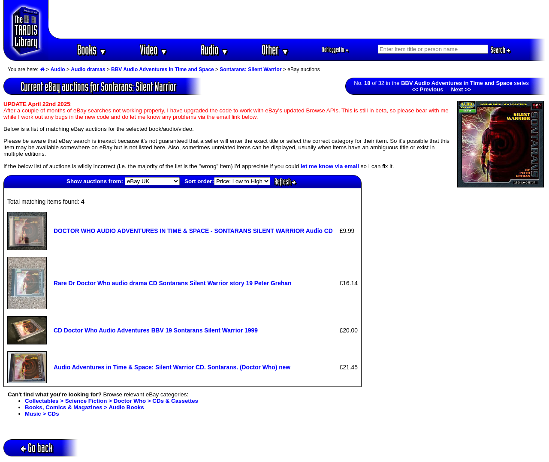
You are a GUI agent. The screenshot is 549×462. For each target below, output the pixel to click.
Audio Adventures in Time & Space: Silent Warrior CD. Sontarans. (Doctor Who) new (172, 367)
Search (500, 49)
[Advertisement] (297, 19)
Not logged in (335, 49)
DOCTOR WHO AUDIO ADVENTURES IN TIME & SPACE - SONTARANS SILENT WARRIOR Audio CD (193, 230)
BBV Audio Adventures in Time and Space (162, 69)
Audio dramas (88, 69)
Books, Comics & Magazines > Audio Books (84, 407)
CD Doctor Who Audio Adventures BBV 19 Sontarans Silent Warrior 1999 (156, 330)
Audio (215, 49)
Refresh (285, 181)
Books (92, 49)
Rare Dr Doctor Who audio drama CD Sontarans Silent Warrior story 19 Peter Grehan (172, 283)
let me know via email (330, 166)
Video (154, 49)
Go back (37, 447)
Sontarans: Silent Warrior (250, 69)
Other (275, 49)
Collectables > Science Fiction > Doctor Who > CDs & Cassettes (111, 401)
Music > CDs (42, 414)
